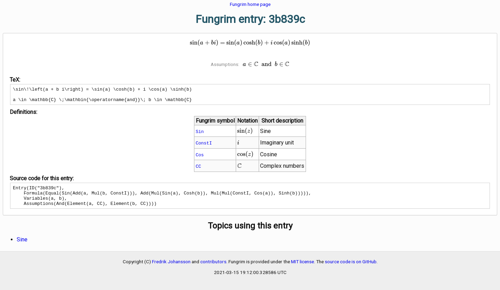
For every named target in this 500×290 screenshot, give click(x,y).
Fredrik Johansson (171, 269)
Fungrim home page (250, 4)
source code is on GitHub (351, 269)
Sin (200, 134)
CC (198, 169)
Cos (200, 158)
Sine (22, 246)
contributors (213, 269)
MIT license (302, 269)
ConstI (204, 146)
